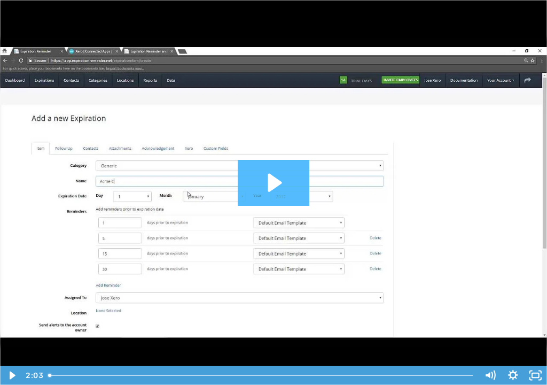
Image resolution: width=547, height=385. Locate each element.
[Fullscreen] (535, 375)
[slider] (261, 375)
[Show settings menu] (513, 375)
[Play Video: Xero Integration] (273, 182)
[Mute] (490, 375)
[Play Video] (11, 375)
